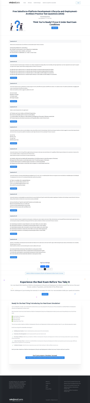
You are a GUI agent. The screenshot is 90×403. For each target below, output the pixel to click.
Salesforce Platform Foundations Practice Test (71, 391)
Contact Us (48, 383)
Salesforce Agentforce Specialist (49, 2)
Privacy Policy (48, 388)
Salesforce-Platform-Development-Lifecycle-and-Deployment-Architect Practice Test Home (44, 273)
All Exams (30, 2)
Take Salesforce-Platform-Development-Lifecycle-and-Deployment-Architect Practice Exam (45, 357)
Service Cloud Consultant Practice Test (72, 381)
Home (24, 2)
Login (78, 2)
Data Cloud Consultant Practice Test (71, 385)
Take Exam (54, 27)
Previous (43, 266)
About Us (48, 381)
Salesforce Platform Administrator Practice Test (71, 388)
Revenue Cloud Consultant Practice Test (72, 383)
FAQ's (47, 387)
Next (48, 266)
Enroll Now (45, 294)
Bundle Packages (37, 2)
